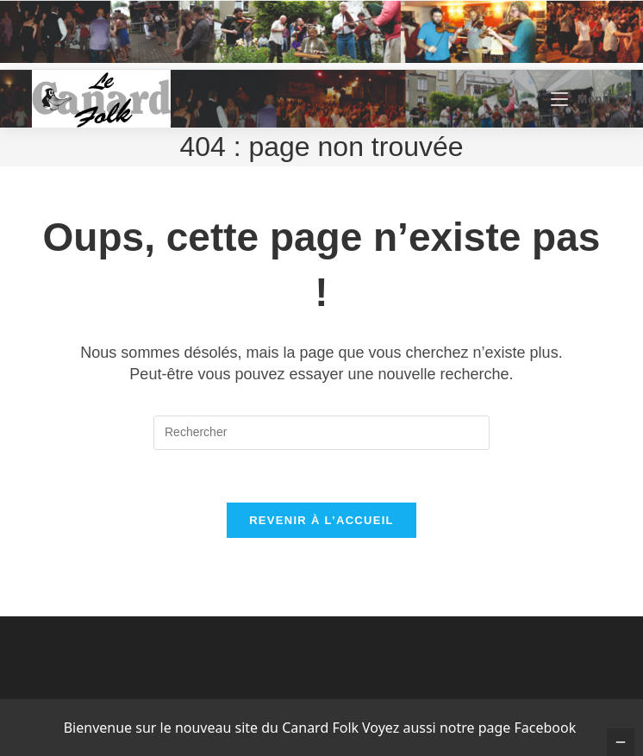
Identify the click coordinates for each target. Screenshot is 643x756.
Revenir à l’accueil (321, 520)
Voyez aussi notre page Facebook (469, 727)
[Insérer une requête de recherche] (321, 432)
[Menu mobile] (580, 99)
